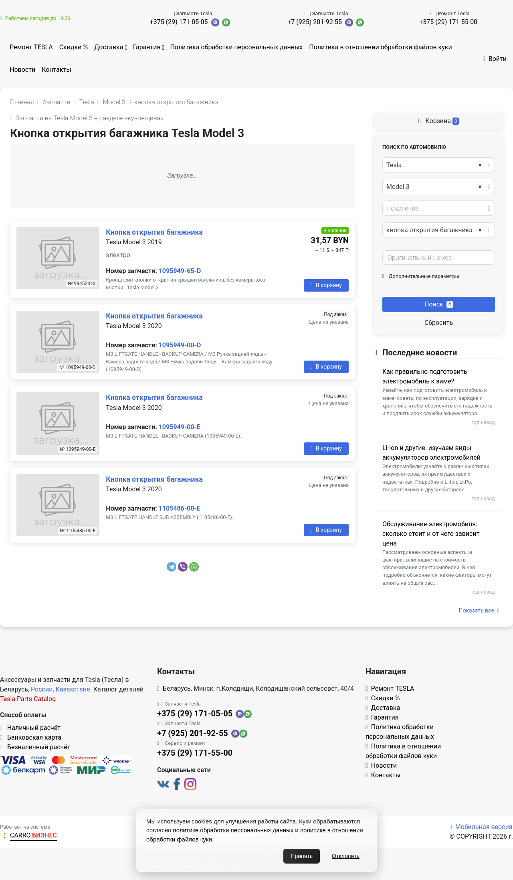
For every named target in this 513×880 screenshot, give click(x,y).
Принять (302, 856)
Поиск (438, 304)
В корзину (326, 285)
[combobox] (439, 165)
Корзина (438, 121)
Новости (22, 69)
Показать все (479, 610)
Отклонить (346, 856)
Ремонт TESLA (31, 47)
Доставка (108, 47)
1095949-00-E (179, 427)
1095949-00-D (180, 345)
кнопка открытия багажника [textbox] (434, 230)
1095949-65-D (180, 271)
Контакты (56, 69)
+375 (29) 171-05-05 (179, 22)
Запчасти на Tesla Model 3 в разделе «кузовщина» (87, 118)
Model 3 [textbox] (434, 187)
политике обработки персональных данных (233, 830)
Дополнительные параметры (420, 276)
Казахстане (73, 689)
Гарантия (147, 47)
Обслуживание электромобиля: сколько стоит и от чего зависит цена (430, 533)
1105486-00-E (179, 508)
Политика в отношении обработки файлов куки (380, 47)
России (42, 689)
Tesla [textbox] (434, 165)
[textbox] (436, 208)
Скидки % (73, 47)
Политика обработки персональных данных (236, 47)
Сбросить (438, 322)
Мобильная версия (481, 827)
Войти (495, 59)
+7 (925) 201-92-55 (314, 22)
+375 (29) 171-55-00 (448, 22)
